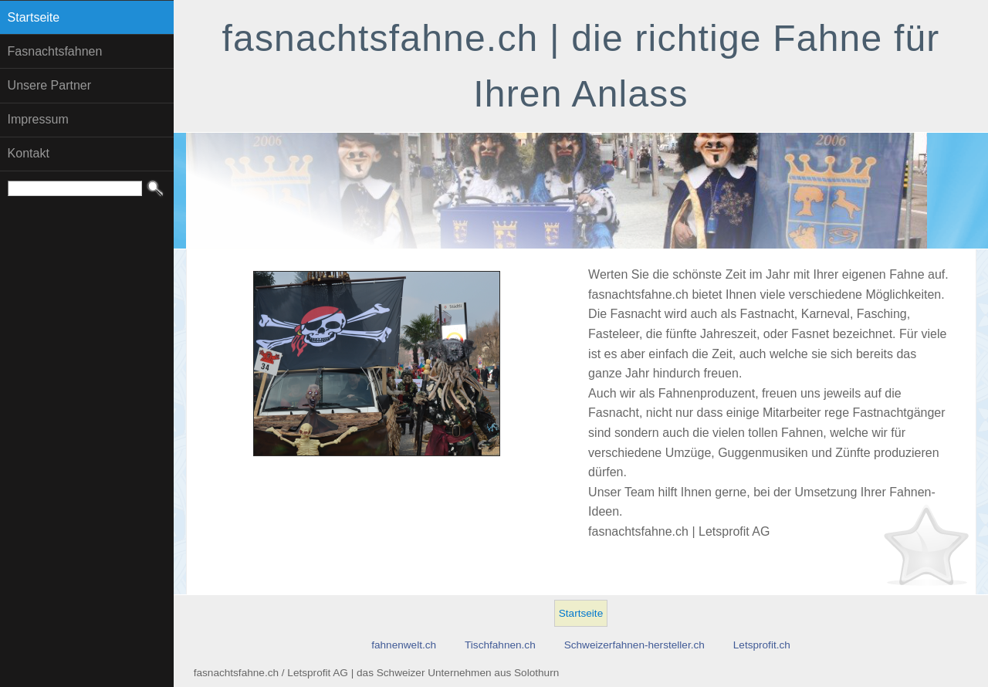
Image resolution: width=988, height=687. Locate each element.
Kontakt (28, 153)
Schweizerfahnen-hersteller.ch (634, 645)
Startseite (34, 17)
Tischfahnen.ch (500, 645)
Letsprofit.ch (761, 645)
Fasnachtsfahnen (55, 51)
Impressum (38, 119)
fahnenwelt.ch (403, 645)
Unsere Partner (50, 85)
